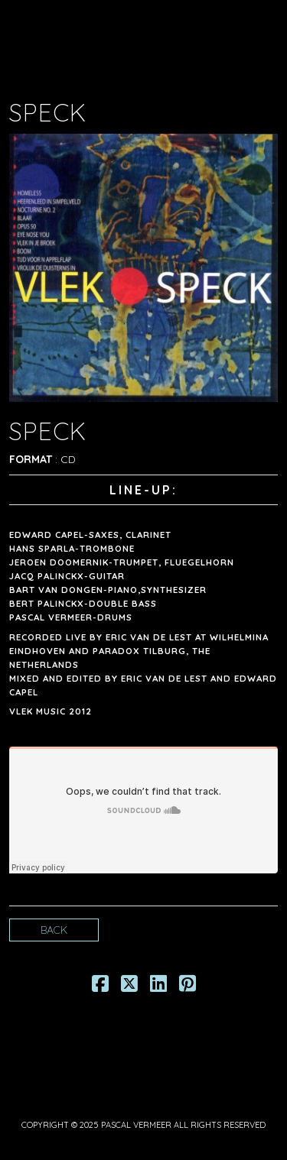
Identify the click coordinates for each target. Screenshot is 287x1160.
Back (54, 930)
